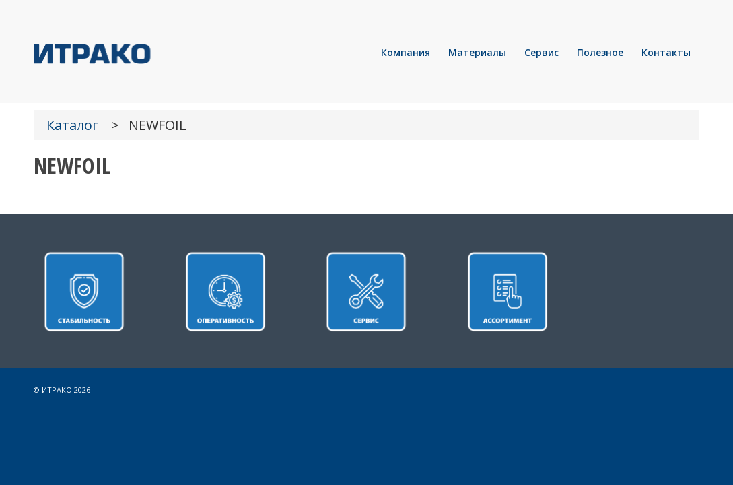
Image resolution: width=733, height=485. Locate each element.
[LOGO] (138, 52)
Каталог (72, 125)
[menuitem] (405, 52)
